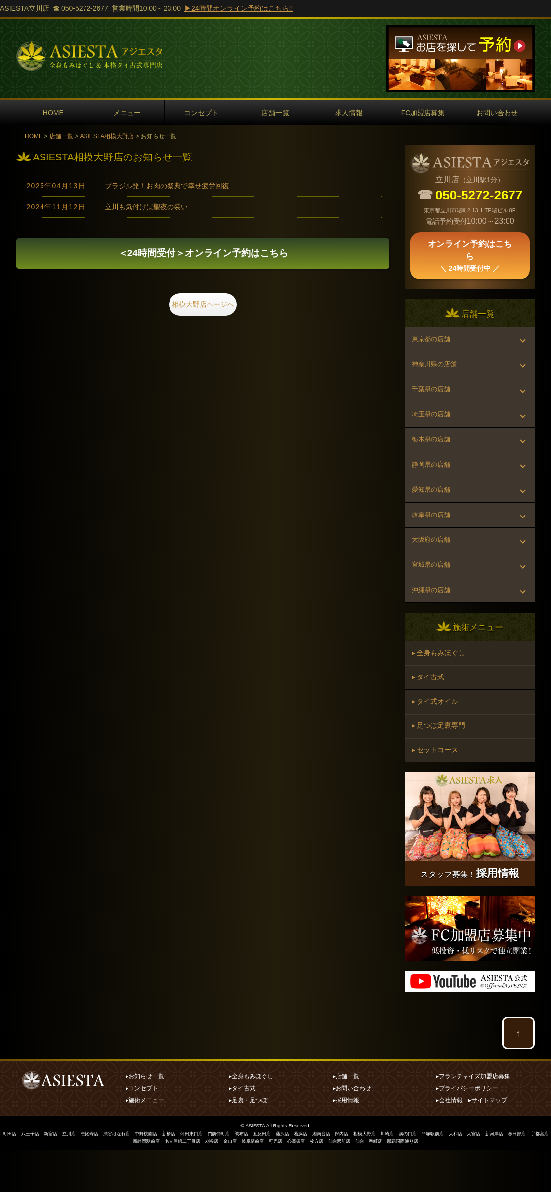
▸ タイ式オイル (436, 740)
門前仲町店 (238, 1176)
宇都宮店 (130, 1183)
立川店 (75, 1176)
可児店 (300, 1183)
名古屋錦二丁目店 (199, 1183)
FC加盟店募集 (423, 113)
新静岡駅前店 (159, 1183)
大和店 (495, 1176)
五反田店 (286, 1176)
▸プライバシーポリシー (467, 1131)
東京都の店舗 (433, 341)
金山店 (251, 1183)
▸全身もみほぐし (251, 1119)
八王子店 (33, 1176)
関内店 (372, 1176)
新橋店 (184, 1176)
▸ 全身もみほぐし (439, 687)
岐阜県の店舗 (433, 538)
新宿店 (55, 1176)
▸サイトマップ (487, 1143)
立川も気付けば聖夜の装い (146, 207)
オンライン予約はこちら (203, 254)
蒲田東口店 (209, 1176)
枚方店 (345, 1183)
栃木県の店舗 (433, 453)
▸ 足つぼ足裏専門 (439, 766)
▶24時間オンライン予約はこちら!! (238, 8)
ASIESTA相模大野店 (107, 136)
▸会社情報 (449, 1143)
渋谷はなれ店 (127, 1176)
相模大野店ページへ (203, 308)
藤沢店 (307, 1176)
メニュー (127, 113)
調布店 (263, 1176)
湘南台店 (350, 1176)
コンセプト (201, 113)
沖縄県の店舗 (433, 622)
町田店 (11, 1176)
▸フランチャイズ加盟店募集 (473, 1119)
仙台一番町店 (402, 1183)
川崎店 (421, 1176)
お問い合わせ (497, 113)
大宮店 (515, 1176)
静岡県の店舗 (433, 481)
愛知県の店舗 (433, 510)
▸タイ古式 (242, 1131)
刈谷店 (231, 1183)
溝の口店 (444, 1176)
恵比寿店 (98, 1176)
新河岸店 (538, 1176)
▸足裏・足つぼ (248, 1143)
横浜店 (327, 1176)
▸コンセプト (142, 1131)
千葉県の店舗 (433, 397)
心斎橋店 (323, 1183)
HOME (53, 113)
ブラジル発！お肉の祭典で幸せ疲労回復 (167, 186)
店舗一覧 (275, 113)
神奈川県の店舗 (436, 369)
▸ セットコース (436, 792)
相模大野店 (396, 1176)
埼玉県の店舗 (433, 425)
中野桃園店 (159, 1176)
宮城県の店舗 (433, 594)
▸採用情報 (346, 1143)
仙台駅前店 (369, 1183)
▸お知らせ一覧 (145, 1119)
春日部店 (105, 1183)
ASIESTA (255, 1168)
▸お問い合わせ (352, 1131)
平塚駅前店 (471, 1176)
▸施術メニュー (145, 1143)
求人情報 (349, 113)
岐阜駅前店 (275, 1183)
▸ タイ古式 (429, 713)
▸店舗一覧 (346, 1119)
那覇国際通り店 (439, 1183)
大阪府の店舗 (433, 566)
